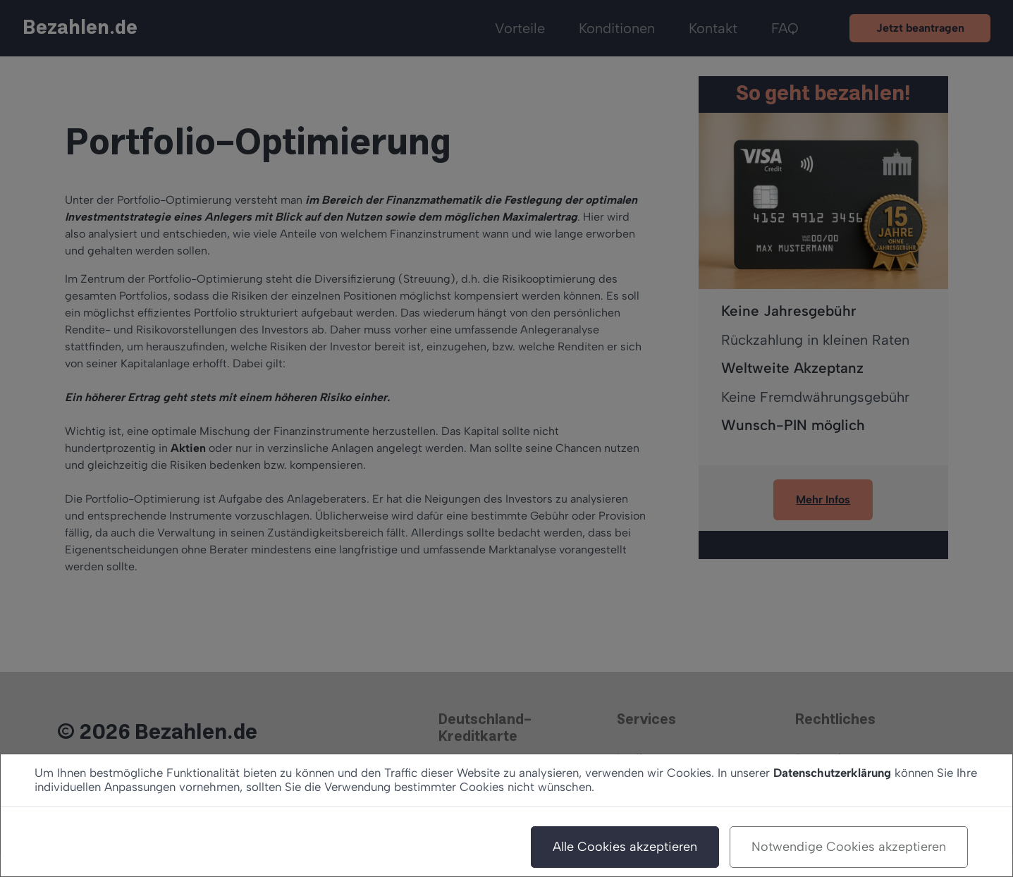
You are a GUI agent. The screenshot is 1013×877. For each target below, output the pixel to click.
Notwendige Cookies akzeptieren (848, 846)
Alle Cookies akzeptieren (625, 846)
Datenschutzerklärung (832, 773)
